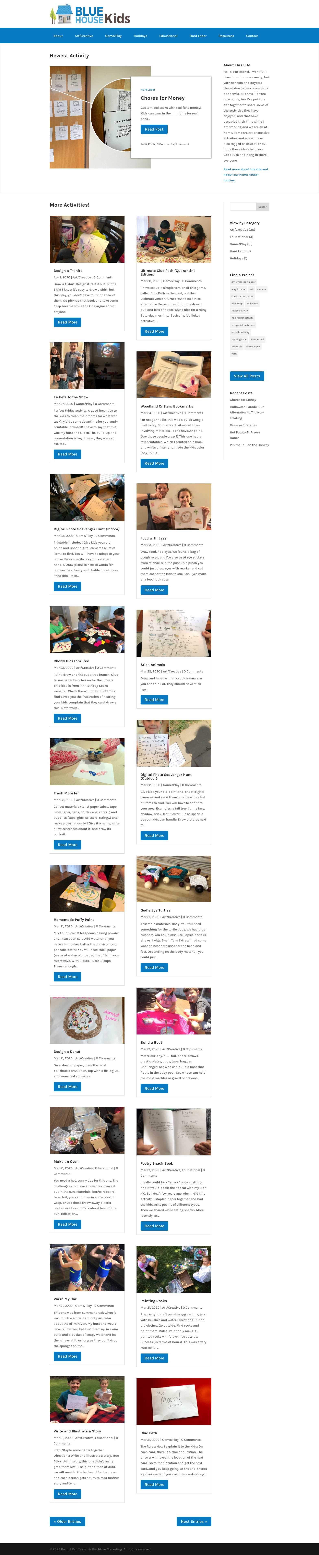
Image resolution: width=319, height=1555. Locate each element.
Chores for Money (163, 98)
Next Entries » (194, 1521)
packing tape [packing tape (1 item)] (239, 339)
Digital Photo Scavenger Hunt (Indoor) (87, 529)
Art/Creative (84, 36)
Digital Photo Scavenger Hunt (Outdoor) (166, 776)
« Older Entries (67, 1521)
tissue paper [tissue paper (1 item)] (253, 346)
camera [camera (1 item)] (261, 289)
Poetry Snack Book (157, 1163)
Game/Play (113, 36)
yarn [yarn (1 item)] (234, 353)
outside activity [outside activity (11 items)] (240, 332)
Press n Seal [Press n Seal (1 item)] (257, 339)
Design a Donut (67, 1051)
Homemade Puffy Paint (74, 919)
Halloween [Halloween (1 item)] (252, 303)
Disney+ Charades (243, 425)
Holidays (140, 36)
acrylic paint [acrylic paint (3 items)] (239, 289)
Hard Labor (198, 36)
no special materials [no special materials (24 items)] (243, 325)
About (58, 36)
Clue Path (149, 1433)
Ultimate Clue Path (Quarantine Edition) (168, 272)
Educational (168, 36)
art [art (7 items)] (251, 289)
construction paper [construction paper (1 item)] (242, 296)
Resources (226, 36)
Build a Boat (151, 1042)
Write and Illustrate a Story (77, 1431)
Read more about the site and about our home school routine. (246, 174)
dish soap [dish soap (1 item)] (237, 303)
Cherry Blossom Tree (71, 661)
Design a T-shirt (68, 270)
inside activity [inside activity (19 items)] (240, 310)
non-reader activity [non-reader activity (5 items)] (242, 317)
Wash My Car (65, 1299)
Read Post (154, 129)
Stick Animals (153, 664)
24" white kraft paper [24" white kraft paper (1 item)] (244, 281)
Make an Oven (66, 1161)
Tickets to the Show (71, 397)
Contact (252, 36)
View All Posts (247, 376)
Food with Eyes (154, 538)
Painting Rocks (154, 1301)
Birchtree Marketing (107, 1549)
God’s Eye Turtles (155, 910)
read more (67, 322)
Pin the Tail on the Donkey (249, 445)
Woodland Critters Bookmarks (167, 406)
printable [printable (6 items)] (237, 346)
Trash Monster (66, 793)
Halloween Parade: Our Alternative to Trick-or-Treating (247, 412)
